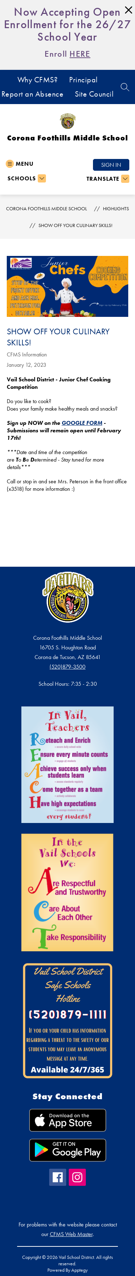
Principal (83, 80)
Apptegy (79, 1270)
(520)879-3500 (67, 666)
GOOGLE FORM (82, 423)
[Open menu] (19, 163)
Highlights (116, 208)
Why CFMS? (37, 80)
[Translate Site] (107, 178)
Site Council (94, 94)
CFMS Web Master (71, 1234)
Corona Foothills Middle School (46, 208)
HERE (79, 53)
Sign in (111, 165)
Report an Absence (32, 94)
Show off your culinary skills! (75, 225)
